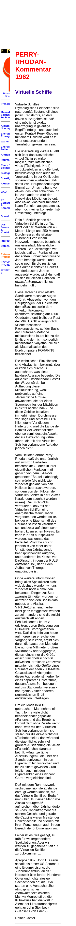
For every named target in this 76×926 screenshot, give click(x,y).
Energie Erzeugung (7, 135)
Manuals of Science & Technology (8, 115)
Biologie (6, 173)
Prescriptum (8, 104)
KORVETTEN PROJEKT (9, 263)
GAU (4, 191)
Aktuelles (7, 183)
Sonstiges (7, 178)
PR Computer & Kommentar (8, 204)
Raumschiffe (9, 160)
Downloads (8, 216)
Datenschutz (8, 246)
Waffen (5, 141)
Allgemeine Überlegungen (9, 127)
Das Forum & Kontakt (6, 228)
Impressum (8, 240)
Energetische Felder (9, 148)
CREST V (5, 271)
